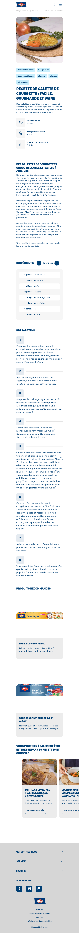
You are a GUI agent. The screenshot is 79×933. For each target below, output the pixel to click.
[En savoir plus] (21, 828)
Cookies (39, 917)
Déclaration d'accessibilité (40, 921)
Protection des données (39, 913)
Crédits (39, 909)
